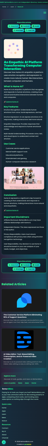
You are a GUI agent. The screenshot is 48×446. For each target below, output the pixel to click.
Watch (4, 421)
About (4, 435)
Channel (5, 438)
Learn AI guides (9, 383)
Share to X (13, 26)
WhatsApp (18, 30)
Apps (27, 383)
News (20, 383)
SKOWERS (27, 444)
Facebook (25, 26)
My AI (4, 431)
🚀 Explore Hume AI (11, 102)
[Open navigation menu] (45, 12)
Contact (5, 428)
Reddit (36, 26)
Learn (12, 7)
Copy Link (30, 30)
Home (4, 7)
